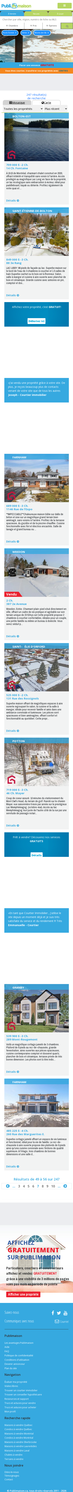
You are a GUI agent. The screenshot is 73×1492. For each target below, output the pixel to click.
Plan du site (11, 1368)
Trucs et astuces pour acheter (20, 1407)
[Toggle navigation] (65, 6)
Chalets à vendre (13, 1454)
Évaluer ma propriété (16, 1382)
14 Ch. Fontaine (17, 168)
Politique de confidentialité (19, 1355)
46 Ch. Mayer (15, 793)
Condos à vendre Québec (18, 1429)
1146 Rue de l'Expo (19, 509)
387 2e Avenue (16, 604)
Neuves (36, 13)
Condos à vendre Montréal (19, 1437)
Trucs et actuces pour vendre (20, 1403)
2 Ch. (9, 600)
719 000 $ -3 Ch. (17, 790)
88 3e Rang (14, 263)
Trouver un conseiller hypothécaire (23, 1394)
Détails (11, 200)
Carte (46, 102)
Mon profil (10, 1411)
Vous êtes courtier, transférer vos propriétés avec (36, 70)
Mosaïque (17, 102)
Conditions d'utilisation (17, 1359)
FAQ (7, 1351)
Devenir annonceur (15, 1364)
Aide (7, 1347)
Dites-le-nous (12, 1472)
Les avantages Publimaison (19, 1342)
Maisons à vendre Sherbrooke (21, 1442)
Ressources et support (17, 1398)
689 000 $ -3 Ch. (17, 506)
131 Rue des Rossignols (22, 698)
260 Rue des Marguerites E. (25, 1134)
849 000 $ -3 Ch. (17, 259)
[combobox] (36, 19)
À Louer (60, 13)
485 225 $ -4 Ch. (17, 1131)
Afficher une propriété (23, 1294)
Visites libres (11, 1386)
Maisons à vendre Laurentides (21, 1446)
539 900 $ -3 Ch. (17, 1036)
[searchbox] (36, 19)
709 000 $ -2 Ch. (17, 165)
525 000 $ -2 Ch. (17, 695)
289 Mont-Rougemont (22, 1039)
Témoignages (12, 1475)
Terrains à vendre (14, 1459)
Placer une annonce (36, 65)
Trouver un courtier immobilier (21, 1390)
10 (53, 1186)
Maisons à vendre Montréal (19, 1433)
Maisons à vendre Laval (17, 1450)
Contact (9, 1479)
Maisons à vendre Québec (18, 1425)
